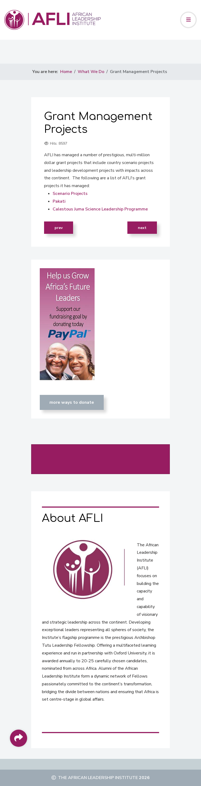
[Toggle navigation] (188, 20)
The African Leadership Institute (98, 778)
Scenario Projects (70, 193)
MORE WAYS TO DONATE (71, 402)
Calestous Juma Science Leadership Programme (100, 209)
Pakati (59, 201)
